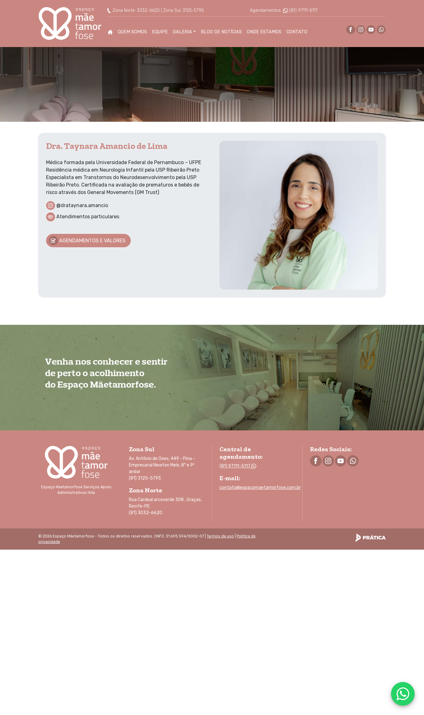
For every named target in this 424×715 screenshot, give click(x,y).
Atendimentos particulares (87, 217)
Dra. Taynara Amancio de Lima (106, 146)
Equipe (160, 32)
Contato (296, 32)
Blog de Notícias (221, 32)
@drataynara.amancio (82, 205)
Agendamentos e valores (87, 240)
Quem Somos (132, 32)
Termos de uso (220, 536)
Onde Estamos (264, 32)
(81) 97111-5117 (300, 10)
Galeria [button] (182, 32)
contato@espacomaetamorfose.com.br (260, 487)
